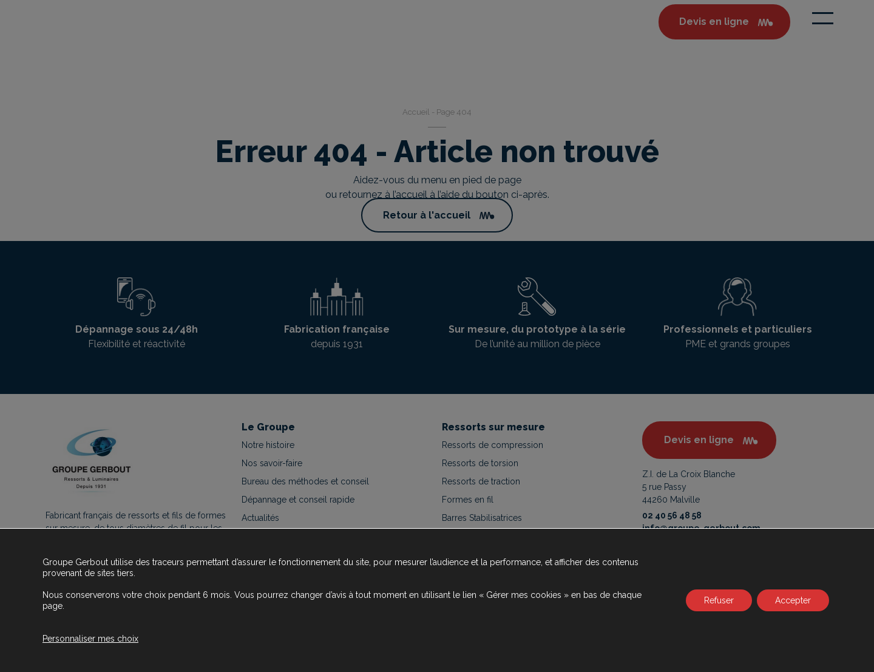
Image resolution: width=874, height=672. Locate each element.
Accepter (793, 600)
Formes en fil (467, 499)
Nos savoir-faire (272, 463)
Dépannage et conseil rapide (298, 499)
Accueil (416, 112)
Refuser (719, 600)
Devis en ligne (699, 440)
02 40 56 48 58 (672, 515)
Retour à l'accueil (426, 215)
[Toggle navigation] (822, 18)
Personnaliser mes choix (90, 638)
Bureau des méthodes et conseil (305, 481)
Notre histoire (268, 445)
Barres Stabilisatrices (482, 518)
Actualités (260, 518)
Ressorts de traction (481, 481)
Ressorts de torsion (480, 463)
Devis (714, 22)
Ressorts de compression (492, 445)
